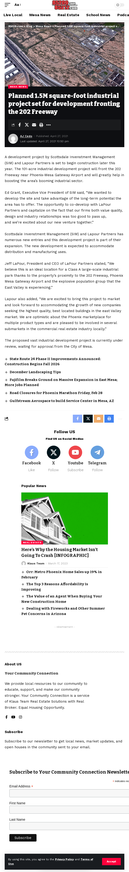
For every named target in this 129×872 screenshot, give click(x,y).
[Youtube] (75, 459)
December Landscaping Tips (35, 372)
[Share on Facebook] (19, 125)
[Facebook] (31, 459)
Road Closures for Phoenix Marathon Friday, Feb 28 (56, 393)
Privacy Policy (64, 859)
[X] (53, 459)
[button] (111, 861)
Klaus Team (35, 563)
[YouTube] (13, 717)
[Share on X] (26, 125)
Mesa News (18, 86)
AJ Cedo (26, 136)
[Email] (34, 125)
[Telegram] (97, 459)
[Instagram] (20, 717)
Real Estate (32, 542)
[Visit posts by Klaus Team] (23, 563)
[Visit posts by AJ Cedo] (13, 139)
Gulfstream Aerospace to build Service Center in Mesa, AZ (62, 401)
